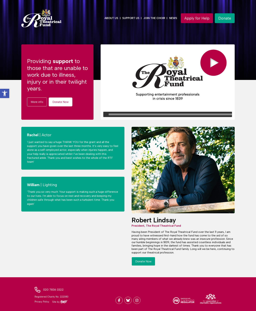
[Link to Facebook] (119, 300)
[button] (4, 93)
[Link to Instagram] (136, 300)
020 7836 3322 (53, 289)
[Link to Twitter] (128, 300)
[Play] (106, 114)
